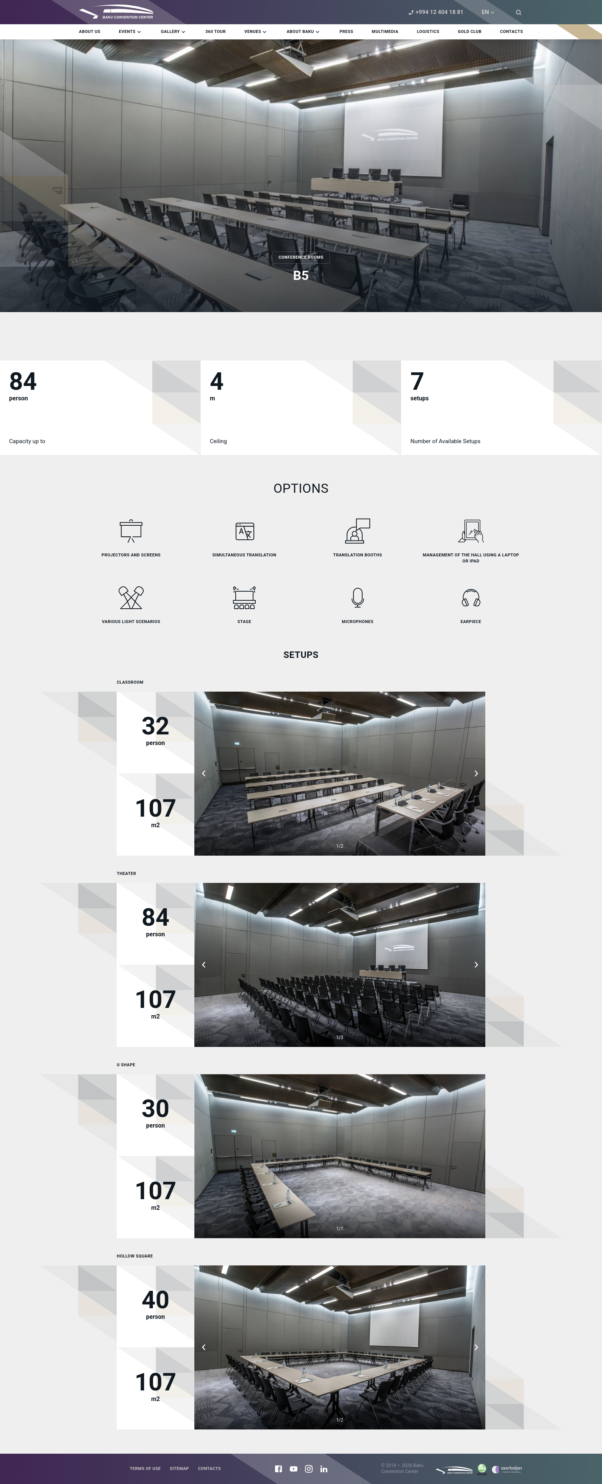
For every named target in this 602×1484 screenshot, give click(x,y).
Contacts (209, 1468)
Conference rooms (301, 257)
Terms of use (145, 1468)
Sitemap (179, 1468)
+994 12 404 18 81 (435, 12)
